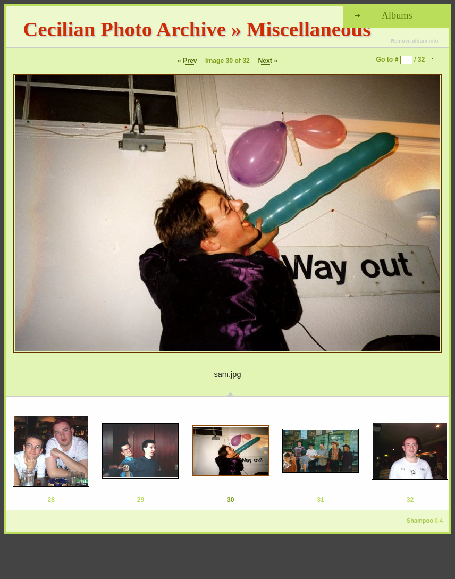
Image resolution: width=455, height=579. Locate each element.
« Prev (187, 60)
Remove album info (415, 41)
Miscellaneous (308, 29)
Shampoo (420, 520)
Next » (267, 60)
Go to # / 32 (400, 59)
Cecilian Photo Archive (124, 29)
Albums (397, 15)
